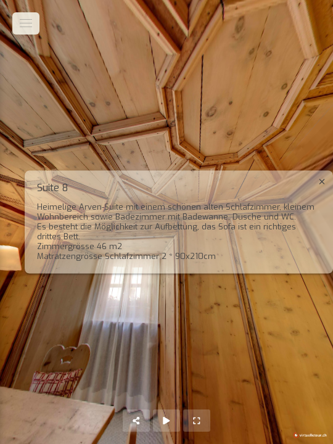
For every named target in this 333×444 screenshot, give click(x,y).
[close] (322, 182)
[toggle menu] (25, 23)
